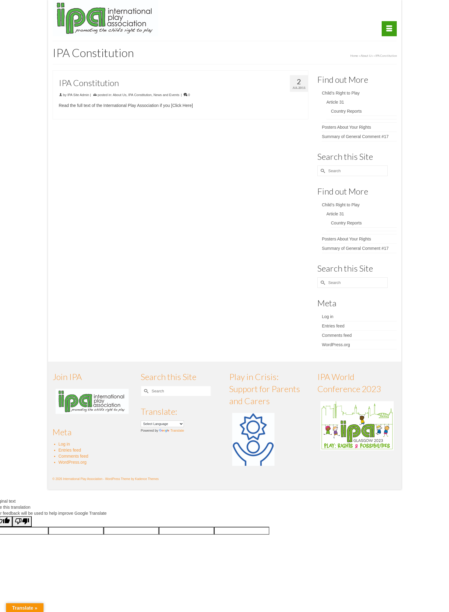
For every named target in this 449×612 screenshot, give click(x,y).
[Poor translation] (22, 521)
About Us (119, 95)
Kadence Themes (147, 479)
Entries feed (333, 326)
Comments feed (337, 335)
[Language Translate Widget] (162, 423)
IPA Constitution (140, 95)
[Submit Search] (321, 171)
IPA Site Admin (78, 95)
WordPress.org (336, 344)
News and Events (166, 95)
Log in (327, 316)
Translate (171, 430)
